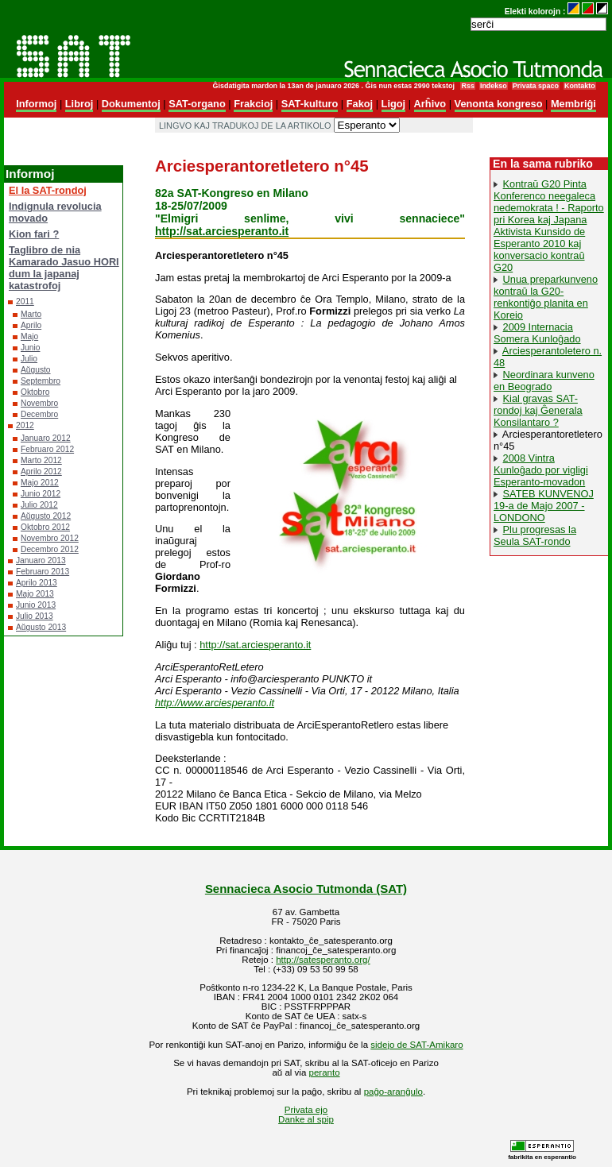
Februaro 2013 (42, 571)
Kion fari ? (34, 234)
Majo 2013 (35, 593)
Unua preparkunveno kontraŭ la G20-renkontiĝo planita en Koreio (546, 297)
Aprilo (31, 325)
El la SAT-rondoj (48, 190)
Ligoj (394, 104)
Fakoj (360, 104)
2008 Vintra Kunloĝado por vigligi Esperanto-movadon (541, 470)
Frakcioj (253, 104)
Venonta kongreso (499, 104)
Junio (30, 347)
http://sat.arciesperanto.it (222, 231)
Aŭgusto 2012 (46, 516)
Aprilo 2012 (41, 471)
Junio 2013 (36, 605)
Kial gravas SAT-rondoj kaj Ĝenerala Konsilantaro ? (538, 410)
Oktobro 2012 (45, 527)
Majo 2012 (40, 482)
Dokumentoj (131, 104)
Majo (29, 336)
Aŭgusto (36, 369)
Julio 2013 (34, 616)
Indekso (493, 86)
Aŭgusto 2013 (41, 627)
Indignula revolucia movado (55, 212)
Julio (29, 358)
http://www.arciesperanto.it (214, 703)
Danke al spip (306, 1119)
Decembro (39, 414)
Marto (31, 314)
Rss (467, 86)
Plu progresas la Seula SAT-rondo (535, 535)
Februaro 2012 (47, 449)
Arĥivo (430, 104)
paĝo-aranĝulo (393, 1091)
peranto (324, 1072)
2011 (25, 301)
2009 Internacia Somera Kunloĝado (537, 333)
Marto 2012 (41, 460)
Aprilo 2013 (36, 582)
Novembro (39, 403)
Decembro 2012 (50, 549)
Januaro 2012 (46, 438)
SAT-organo (197, 104)
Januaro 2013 (41, 560)
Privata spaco (536, 86)
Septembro (40, 381)
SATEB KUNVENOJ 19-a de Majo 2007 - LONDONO (544, 506)
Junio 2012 (40, 493)
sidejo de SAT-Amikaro (416, 1044)
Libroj (79, 104)
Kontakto (579, 86)
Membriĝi (573, 104)
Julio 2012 (39, 504)
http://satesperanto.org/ (323, 959)
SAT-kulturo (310, 104)
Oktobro (35, 392)
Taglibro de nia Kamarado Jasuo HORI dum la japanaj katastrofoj (64, 268)
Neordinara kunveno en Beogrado (544, 380)
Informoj (36, 104)
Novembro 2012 (50, 538)
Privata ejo (306, 1110)
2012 (25, 425)
